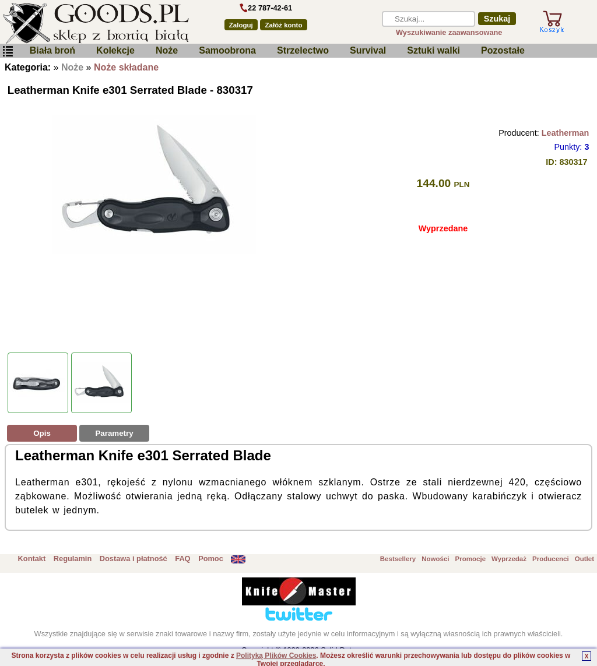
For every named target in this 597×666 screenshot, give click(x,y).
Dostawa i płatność (133, 558)
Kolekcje (115, 50)
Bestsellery (398, 558)
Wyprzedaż (508, 558)
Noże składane (126, 67)
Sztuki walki (433, 50)
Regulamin (73, 558)
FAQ (182, 558)
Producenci (550, 558)
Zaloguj (241, 25)
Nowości (435, 558)
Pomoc (210, 558)
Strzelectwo (303, 50)
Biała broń (52, 50)
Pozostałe (503, 50)
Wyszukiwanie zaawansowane (449, 32)
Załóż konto (284, 25)
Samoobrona (227, 50)
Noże (167, 50)
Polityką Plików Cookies (276, 655)
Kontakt (32, 558)
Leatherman (565, 133)
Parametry (114, 433)
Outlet (584, 558)
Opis (42, 433)
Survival (368, 50)
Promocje (470, 558)
